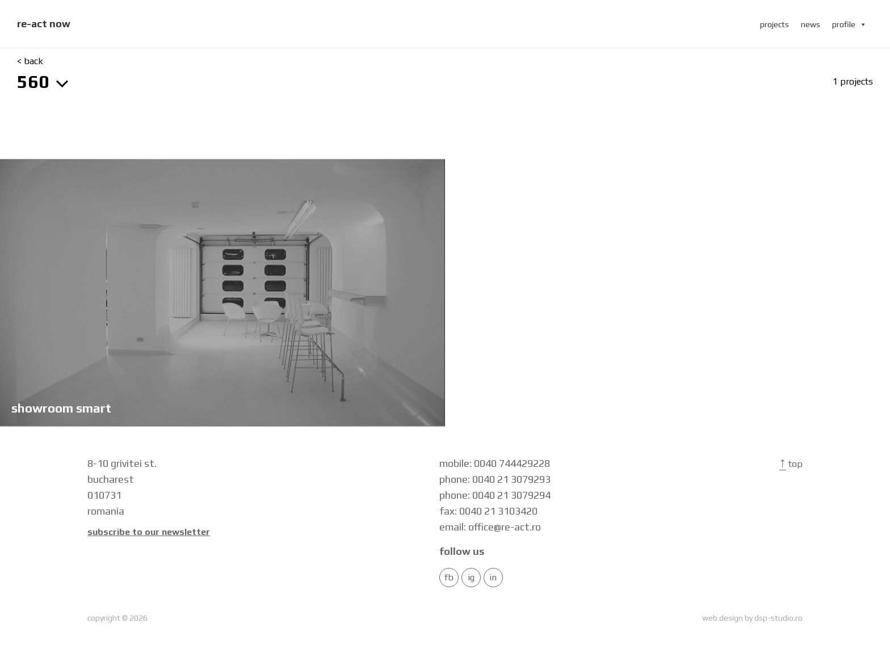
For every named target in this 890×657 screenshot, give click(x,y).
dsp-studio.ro (778, 617)
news (810, 24)
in (493, 577)
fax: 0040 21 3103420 (488, 511)
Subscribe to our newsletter (148, 532)
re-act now (43, 24)
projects (774, 24)
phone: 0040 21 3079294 (495, 495)
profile (849, 24)
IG (471, 577)
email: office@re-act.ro (490, 527)
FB (449, 577)
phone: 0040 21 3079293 (495, 479)
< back (30, 61)
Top (791, 463)
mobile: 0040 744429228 (494, 463)
